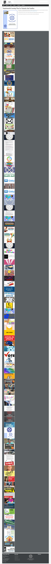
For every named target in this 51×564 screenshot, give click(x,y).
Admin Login (4, 561)
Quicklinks (23, 5)
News (10, 5)
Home (3, 5)
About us (7, 5)
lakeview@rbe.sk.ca (7, 558)
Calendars (18, 5)
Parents (14, 5)
